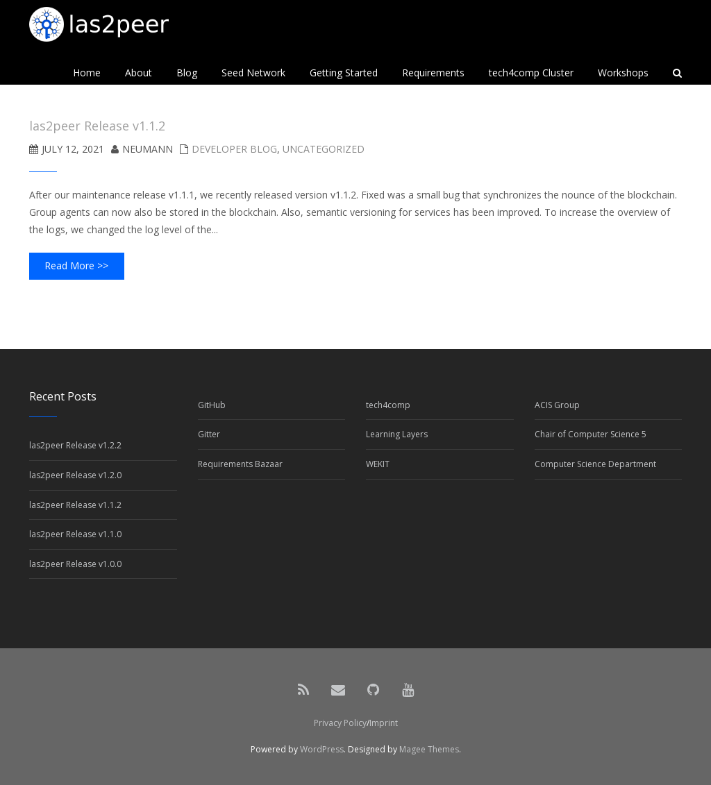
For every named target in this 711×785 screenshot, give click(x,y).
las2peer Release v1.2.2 (75, 445)
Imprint (383, 723)
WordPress (322, 749)
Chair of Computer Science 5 (590, 434)
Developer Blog (234, 148)
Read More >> (76, 265)
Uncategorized (324, 148)
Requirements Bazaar (240, 464)
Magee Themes (429, 749)
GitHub (212, 405)
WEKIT (378, 464)
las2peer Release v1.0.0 (75, 564)
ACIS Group (557, 405)
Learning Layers (397, 434)
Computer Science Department (595, 464)
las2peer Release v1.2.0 (75, 475)
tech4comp (388, 405)
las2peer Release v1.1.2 (75, 505)
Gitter (209, 434)
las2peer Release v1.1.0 (75, 534)
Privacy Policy (340, 723)
